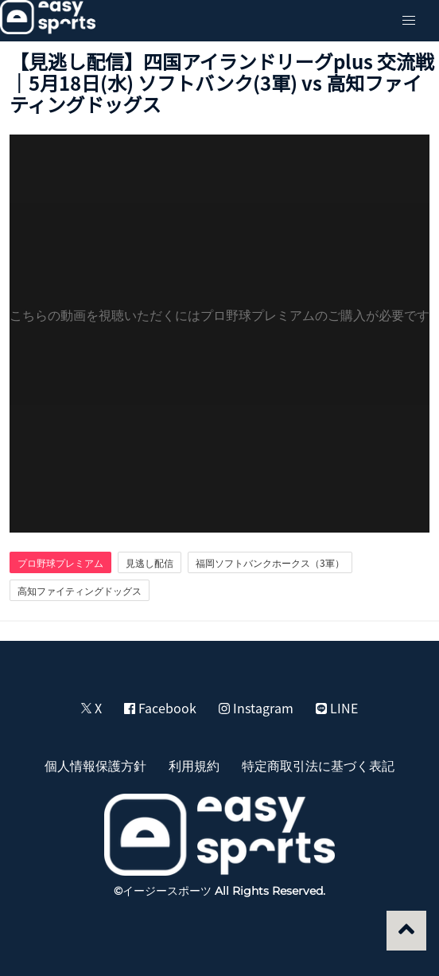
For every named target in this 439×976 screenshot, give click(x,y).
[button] (408, 20)
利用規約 (194, 765)
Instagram (256, 707)
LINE (337, 707)
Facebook (160, 707)
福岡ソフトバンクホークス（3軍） (270, 563)
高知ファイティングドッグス (79, 591)
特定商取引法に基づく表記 (318, 765)
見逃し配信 (149, 563)
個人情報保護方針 (95, 765)
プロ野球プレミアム (60, 563)
